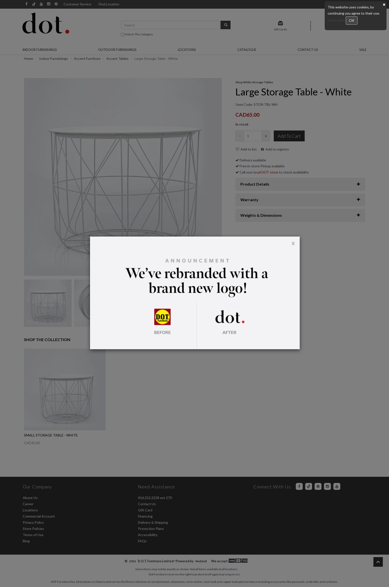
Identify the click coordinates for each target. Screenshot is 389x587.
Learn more (337, 20)
